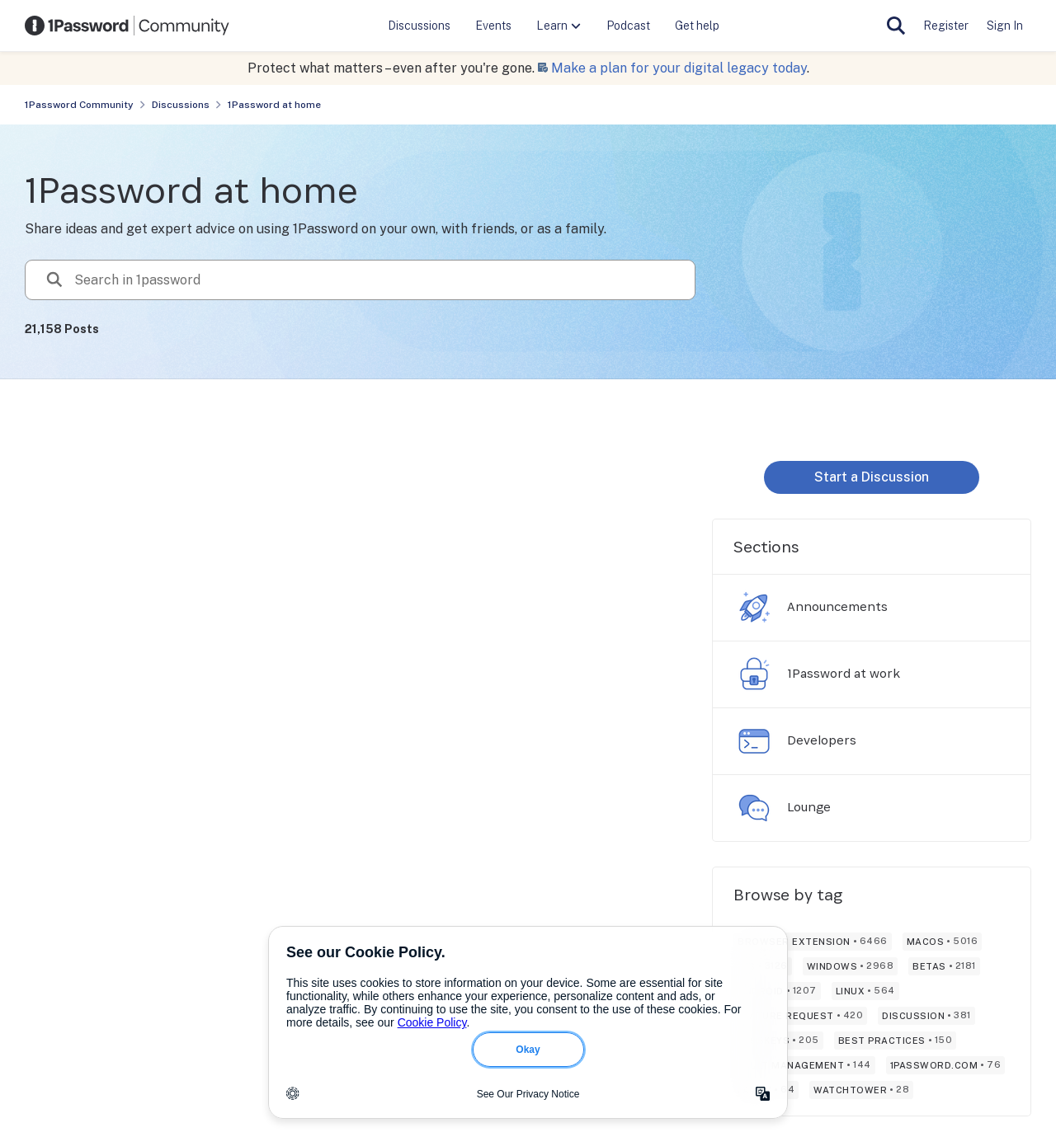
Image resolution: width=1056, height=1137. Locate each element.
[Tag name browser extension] (812, 942)
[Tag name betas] (944, 966)
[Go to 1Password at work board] (754, 674)
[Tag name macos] (943, 942)
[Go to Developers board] (754, 741)
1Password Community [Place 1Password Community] (79, 104)
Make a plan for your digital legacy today (679, 68)
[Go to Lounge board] (754, 808)
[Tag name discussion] (926, 1016)
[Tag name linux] (865, 991)
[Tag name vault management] (804, 1065)
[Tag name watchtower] (861, 1090)
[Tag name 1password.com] (946, 1065)
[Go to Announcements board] (754, 607)
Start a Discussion (871, 477)
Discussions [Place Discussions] (181, 104)
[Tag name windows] (850, 966)
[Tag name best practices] (895, 1040)
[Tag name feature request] (800, 1016)
